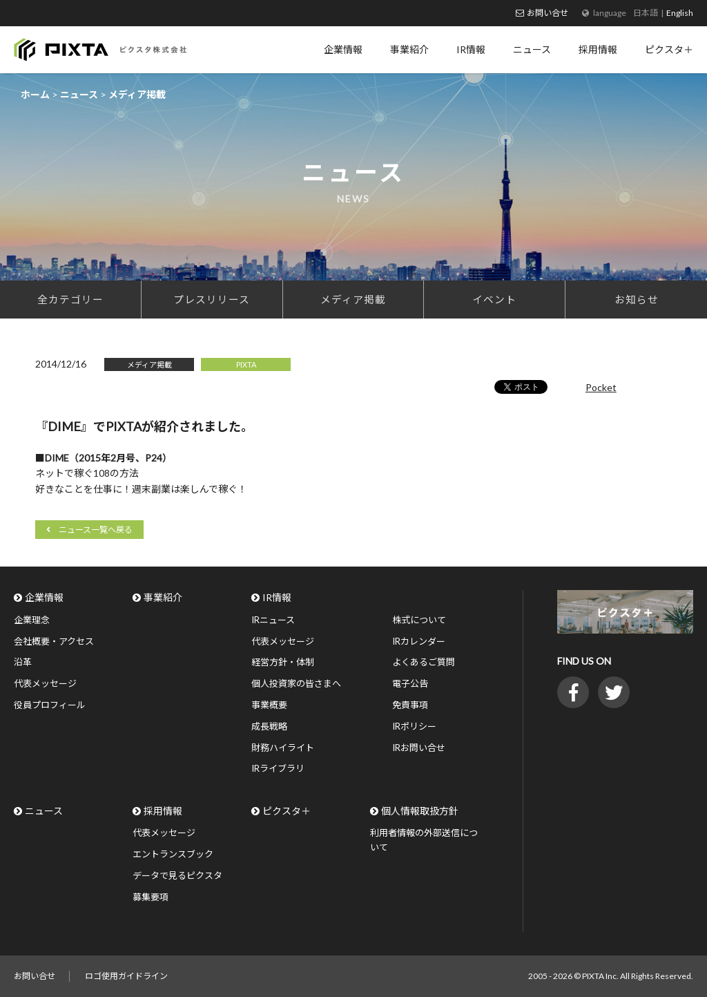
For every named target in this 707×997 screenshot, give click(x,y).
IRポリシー (414, 726)
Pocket (601, 387)
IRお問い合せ (418, 747)
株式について (419, 619)
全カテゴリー (70, 299)
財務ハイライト (282, 747)
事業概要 (269, 704)
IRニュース (273, 619)
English (679, 13)
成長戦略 (269, 726)
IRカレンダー (418, 641)
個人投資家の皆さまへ (296, 683)
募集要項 (150, 896)
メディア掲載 (353, 299)
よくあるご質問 (423, 661)
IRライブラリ (277, 768)
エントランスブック (173, 854)
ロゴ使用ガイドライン (126, 976)
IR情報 (276, 597)
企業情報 (44, 597)
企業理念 (32, 619)
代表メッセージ (45, 683)
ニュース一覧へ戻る (96, 529)
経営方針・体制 (282, 661)
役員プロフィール (50, 704)
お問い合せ (547, 13)
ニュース (44, 811)
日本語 (645, 13)
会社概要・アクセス (54, 641)
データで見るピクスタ (177, 875)
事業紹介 (163, 597)
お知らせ (636, 299)
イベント (494, 299)
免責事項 (410, 704)
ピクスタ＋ (286, 811)
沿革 (23, 661)
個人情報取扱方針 (419, 811)
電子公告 (410, 683)
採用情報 (163, 811)
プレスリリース (211, 299)
